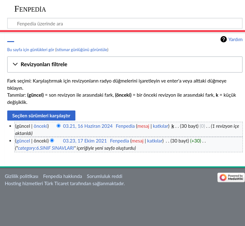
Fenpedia (30, 8)
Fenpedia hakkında (62, 176)
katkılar (160, 126)
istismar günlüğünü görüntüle (81, 49)
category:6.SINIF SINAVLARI (46, 148)
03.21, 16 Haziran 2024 (88, 126)
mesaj (143, 126)
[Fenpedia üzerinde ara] (125, 23)
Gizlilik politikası (21, 176)
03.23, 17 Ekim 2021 (85, 140)
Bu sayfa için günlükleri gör (30, 49)
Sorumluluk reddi (104, 176)
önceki (40, 126)
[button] (125, 64)
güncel (23, 140)
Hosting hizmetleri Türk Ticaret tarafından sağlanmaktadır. (65, 183)
